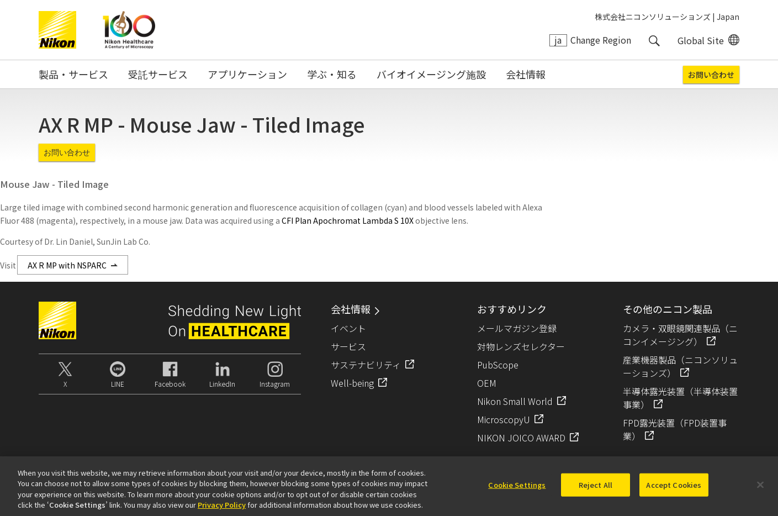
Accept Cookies (673, 489)
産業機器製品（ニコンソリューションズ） (680, 366)
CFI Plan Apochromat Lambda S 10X (348, 220)
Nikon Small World (515, 401)
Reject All (595, 489)
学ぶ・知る (332, 74)
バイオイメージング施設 (431, 74)
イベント (348, 328)
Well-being (352, 382)
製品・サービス (73, 74)
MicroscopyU (503, 419)
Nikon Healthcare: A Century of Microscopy (129, 30)
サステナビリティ (366, 364)
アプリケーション (247, 74)
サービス (348, 346)
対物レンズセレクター (521, 346)
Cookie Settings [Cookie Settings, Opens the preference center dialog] (517, 489)
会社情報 (526, 74)
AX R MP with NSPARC (67, 265)
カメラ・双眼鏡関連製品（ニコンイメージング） (680, 335)
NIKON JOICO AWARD (521, 437)
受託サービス (158, 74)
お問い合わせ (711, 74)
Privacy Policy (222, 509)
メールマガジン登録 (517, 328)
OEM (486, 382)
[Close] (760, 489)
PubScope (497, 364)
